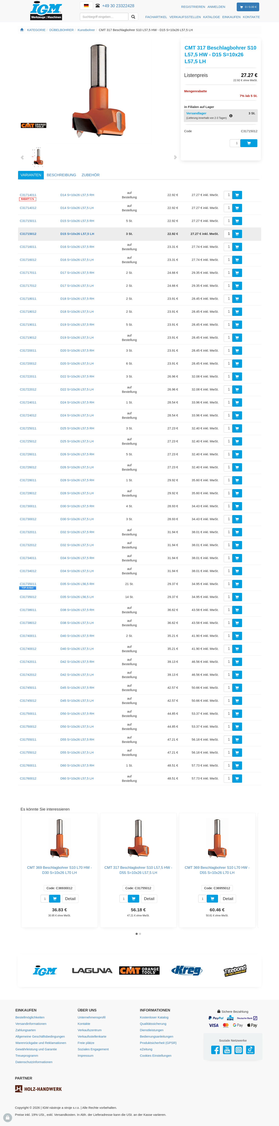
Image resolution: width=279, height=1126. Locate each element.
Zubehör (90, 175)
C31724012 (28, 415)
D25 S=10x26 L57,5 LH (76, 441)
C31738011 (28, 610)
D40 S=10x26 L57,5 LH (76, 648)
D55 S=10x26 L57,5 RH (77, 739)
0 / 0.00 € (247, 7)
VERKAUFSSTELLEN (185, 17)
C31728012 (28, 493)
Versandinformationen (31, 1023)
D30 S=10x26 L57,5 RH (77, 506)
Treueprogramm (27, 1055)
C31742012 (28, 674)
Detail (70, 898)
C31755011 (28, 739)
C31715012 (28, 234)
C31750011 (28, 713)
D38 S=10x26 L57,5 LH (76, 623)
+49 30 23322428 (118, 5)
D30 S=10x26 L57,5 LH (76, 519)
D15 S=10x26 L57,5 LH (77, 234)
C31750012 (28, 726)
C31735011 (28, 584)
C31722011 (28, 376)
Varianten (31, 175)
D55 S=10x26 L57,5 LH (76, 752)
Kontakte (84, 1023)
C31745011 (28, 687)
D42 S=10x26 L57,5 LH (76, 674)
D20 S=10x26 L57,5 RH (77, 350)
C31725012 (28, 441)
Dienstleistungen (152, 1030)
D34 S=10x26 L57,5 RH (77, 558)
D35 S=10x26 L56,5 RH (77, 584)
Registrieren (193, 7)
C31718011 (28, 298)
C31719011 (28, 324)
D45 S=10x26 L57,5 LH (76, 700)
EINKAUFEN (231, 17)
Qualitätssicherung (153, 1023)
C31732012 (28, 545)
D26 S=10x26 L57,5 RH (77, 454)
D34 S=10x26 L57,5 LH (76, 571)
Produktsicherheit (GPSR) (158, 1043)
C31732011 (28, 532)
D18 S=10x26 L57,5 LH (76, 311)
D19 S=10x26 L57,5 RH (77, 324)
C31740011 (28, 636)
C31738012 (28, 623)
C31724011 (28, 402)
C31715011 (28, 221)
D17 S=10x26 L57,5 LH (76, 285)
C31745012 (28, 700)
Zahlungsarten (26, 1030)
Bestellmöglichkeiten (30, 1017)
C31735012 (28, 597)
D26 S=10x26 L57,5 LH (76, 467)
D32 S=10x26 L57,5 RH (77, 532)
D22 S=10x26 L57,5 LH (76, 389)
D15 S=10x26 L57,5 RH (77, 221)
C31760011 (28, 765)
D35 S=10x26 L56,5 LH (76, 597)
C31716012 (28, 259)
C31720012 (28, 363)
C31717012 (28, 285)
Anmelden (216, 7)
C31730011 (28, 506)
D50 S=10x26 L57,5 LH (76, 726)
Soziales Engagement (93, 1049)
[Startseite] (21, 30)
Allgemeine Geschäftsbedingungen (40, 1036)
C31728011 (28, 480)
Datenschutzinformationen (34, 1062)
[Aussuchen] (133, 17)
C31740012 (28, 648)
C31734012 (28, 571)
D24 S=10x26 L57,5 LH (76, 415)
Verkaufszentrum (90, 1030)
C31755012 (28, 752)
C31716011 (28, 246)
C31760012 (28, 778)
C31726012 (28, 467)
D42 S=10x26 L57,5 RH (77, 661)
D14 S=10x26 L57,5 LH (76, 208)
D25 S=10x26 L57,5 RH (77, 428)
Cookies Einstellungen (155, 1055)
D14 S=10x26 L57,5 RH (77, 195)
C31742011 (28, 661)
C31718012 (28, 311)
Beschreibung (61, 175)
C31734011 (28, 558)
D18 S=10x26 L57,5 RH (77, 298)
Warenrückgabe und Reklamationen (41, 1043)
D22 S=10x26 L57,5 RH (77, 376)
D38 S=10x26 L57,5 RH (77, 610)
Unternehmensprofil (92, 1017)
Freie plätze (86, 1043)
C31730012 (28, 519)
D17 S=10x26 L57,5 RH (77, 272)
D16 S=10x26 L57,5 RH (77, 246)
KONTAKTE (251, 17)
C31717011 (28, 272)
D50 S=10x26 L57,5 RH (77, 713)
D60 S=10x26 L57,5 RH (77, 765)
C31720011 (28, 350)
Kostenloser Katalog (154, 1017)
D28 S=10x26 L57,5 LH (76, 493)
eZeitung (146, 1049)
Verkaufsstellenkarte (92, 1036)
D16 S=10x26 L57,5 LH (76, 259)
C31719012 (28, 337)
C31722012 (28, 389)
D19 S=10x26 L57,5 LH (76, 337)
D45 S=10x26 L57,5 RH (77, 687)
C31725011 (28, 428)
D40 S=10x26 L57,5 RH (77, 636)
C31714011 (28, 195)
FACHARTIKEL (156, 17)
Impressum (85, 1055)
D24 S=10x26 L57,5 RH (77, 402)
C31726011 (28, 454)
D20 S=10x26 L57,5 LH (76, 363)
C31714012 (28, 208)
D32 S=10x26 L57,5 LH (76, 545)
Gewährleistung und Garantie (36, 1049)
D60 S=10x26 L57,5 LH (76, 778)
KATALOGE (211, 17)
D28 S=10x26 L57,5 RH (77, 480)
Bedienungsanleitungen (156, 1036)
